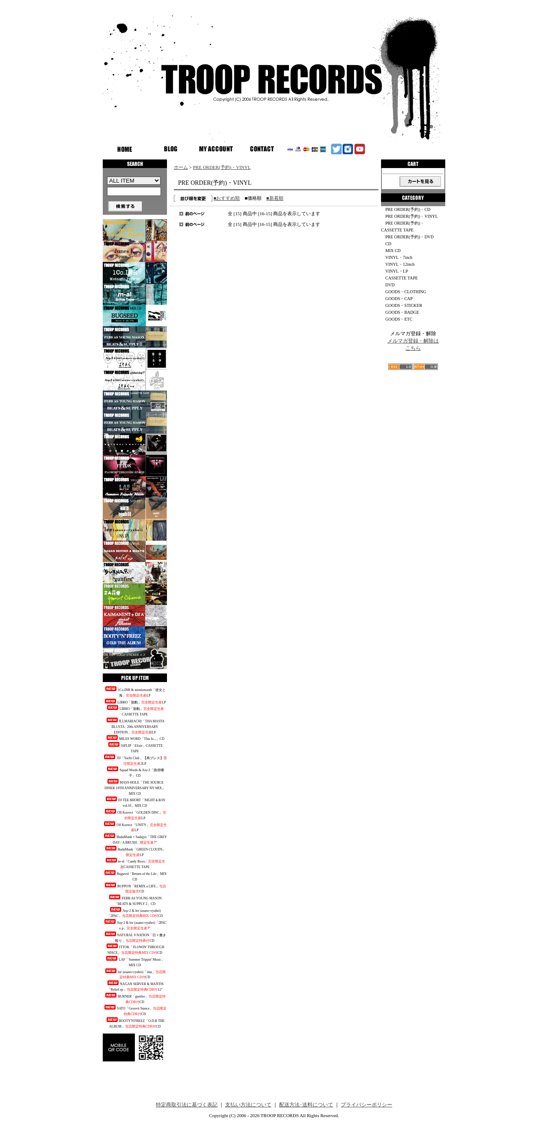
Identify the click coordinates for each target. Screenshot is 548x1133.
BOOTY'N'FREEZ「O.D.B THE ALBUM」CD (135, 1022)
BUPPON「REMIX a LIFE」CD (135, 888)
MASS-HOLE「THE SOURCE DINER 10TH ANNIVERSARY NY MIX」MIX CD (134, 787)
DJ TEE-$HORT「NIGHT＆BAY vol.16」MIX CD (134, 802)
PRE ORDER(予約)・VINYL (222, 167)
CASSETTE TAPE (401, 278)
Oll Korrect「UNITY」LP (135, 826)
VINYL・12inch (399, 264)
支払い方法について (248, 1105)
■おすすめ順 (227, 198)
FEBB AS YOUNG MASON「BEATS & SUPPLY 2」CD (134, 900)
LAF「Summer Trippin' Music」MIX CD (134, 961)
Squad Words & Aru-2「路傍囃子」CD (135, 772)
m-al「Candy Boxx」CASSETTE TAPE (135, 863)
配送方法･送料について (306, 1105)
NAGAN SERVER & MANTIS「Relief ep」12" (135, 986)
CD (388, 243)
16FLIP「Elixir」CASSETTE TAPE (135, 747)
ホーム (181, 167)
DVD (390, 284)
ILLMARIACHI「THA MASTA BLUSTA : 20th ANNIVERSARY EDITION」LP (134, 726)
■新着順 (274, 198)
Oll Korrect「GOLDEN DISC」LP (135, 814)
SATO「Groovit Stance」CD (135, 1010)
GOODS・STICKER (403, 305)
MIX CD (393, 250)
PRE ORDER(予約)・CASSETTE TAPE (402, 226)
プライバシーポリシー (366, 1105)
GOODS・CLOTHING (405, 291)
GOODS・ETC (398, 319)
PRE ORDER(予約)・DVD (409, 236)
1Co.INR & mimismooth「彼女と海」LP (135, 691)
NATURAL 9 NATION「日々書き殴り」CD (135, 937)
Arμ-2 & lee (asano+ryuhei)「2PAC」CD (135, 912)
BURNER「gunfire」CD (135, 998)
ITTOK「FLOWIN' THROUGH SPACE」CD (134, 949)
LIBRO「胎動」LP (135, 701)
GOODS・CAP (399, 298)
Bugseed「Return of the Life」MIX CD (135, 875)
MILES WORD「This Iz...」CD (134, 738)
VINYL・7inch (398, 257)
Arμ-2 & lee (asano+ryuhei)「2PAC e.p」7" (135, 924)
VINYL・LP (396, 271)
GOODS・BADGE (402, 312)
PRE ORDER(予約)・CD (407, 209)
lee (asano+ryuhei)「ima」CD (135, 974)
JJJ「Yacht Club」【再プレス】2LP (135, 760)
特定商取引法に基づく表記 (186, 1105)
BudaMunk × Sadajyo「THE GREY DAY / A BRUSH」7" (135, 838)
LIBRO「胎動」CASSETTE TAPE (135, 710)
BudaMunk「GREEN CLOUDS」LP (135, 851)
